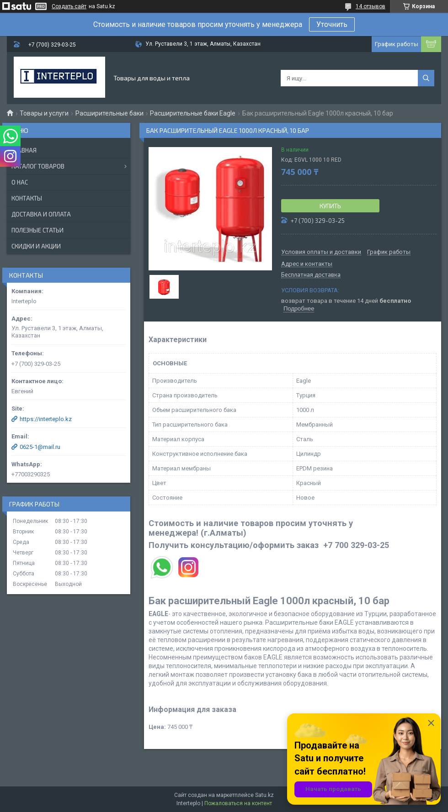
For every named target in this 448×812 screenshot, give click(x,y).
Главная (24, 150)
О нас (19, 182)
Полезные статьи (37, 230)
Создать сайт (69, 6)
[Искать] (426, 78)
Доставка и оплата (41, 214)
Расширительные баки (109, 113)
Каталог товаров (37, 166)
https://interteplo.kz (46, 419)
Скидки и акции (36, 246)
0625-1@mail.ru (40, 446)
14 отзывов (370, 6)
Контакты (26, 198)
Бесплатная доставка (311, 275)
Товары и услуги (44, 113)
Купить (330, 206)
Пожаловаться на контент (238, 803)
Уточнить (331, 24)
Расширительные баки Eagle (192, 113)
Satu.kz (264, 795)
